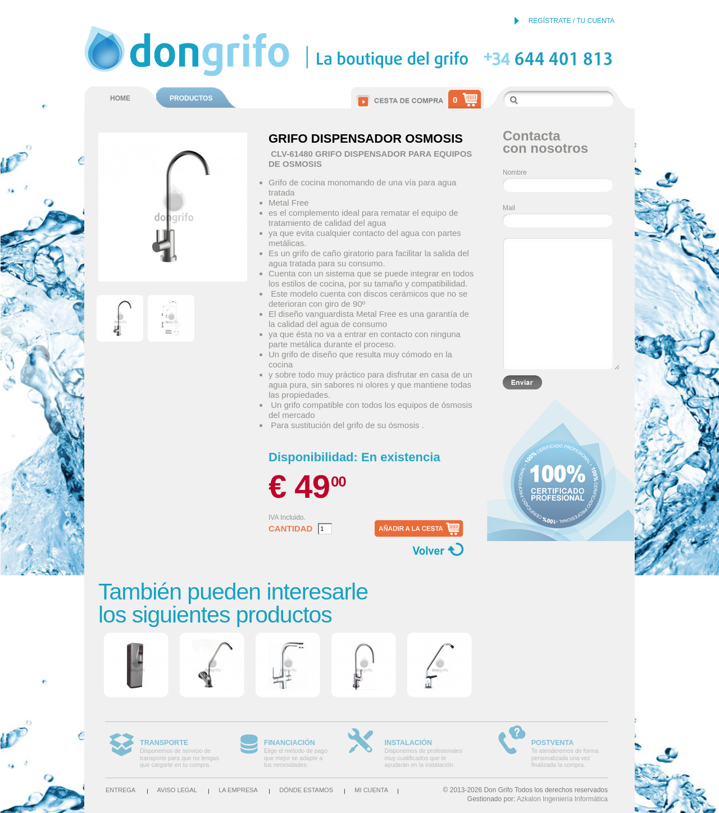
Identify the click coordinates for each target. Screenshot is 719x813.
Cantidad (290, 528)
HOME (120, 98)
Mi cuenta (371, 790)
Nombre (515, 172)
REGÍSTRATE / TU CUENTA (572, 21)
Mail (509, 208)
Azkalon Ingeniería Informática (562, 799)
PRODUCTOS (191, 98)
